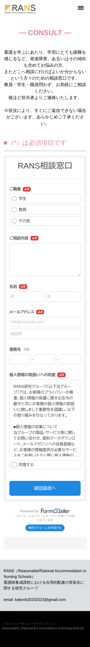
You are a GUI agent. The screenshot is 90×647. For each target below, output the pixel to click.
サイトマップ (45, 623)
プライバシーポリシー (18, 623)
